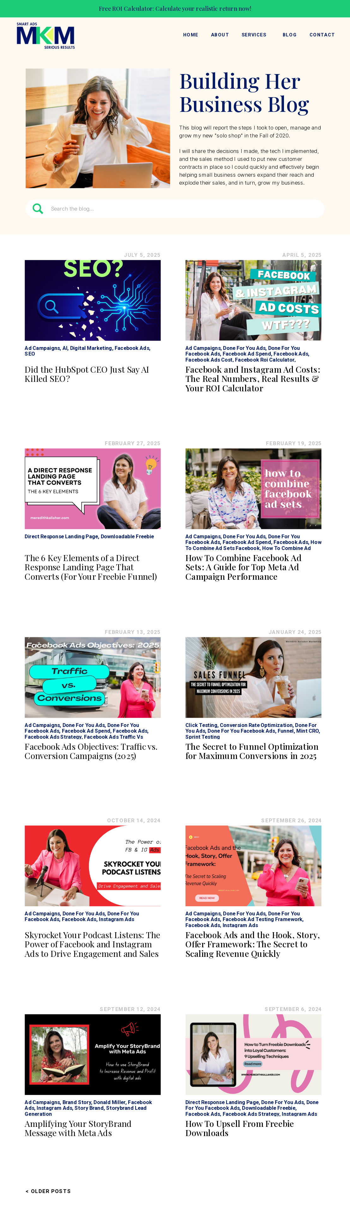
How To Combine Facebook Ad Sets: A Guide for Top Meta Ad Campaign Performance (243, 567)
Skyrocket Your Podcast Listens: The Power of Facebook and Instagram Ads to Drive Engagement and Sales (92, 944)
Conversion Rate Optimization (256, 725)
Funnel (286, 731)
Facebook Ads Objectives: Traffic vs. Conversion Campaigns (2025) (91, 751)
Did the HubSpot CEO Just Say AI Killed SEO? (87, 373)
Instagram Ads (116, 919)
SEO (30, 354)
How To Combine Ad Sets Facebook (253, 545)
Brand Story (77, 1102)
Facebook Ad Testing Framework (263, 919)
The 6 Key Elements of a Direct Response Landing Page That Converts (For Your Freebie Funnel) (91, 567)
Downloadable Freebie (127, 536)
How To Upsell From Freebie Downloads (239, 1128)
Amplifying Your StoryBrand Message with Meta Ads (78, 1128)
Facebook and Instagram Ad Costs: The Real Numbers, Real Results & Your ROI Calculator (252, 378)
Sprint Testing (202, 736)
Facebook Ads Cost (208, 359)
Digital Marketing (91, 348)
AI (65, 348)
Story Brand (89, 1108)
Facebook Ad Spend (247, 354)
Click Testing (201, 725)
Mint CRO (307, 731)
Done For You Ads (244, 348)
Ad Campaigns (42, 348)
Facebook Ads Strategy (53, 736)
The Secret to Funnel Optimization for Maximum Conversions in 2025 (251, 751)
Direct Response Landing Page (61, 536)
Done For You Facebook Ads (241, 731)
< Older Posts (48, 1191)
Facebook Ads (132, 348)
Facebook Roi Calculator (264, 359)
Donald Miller (109, 1102)
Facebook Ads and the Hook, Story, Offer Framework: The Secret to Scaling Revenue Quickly (252, 944)
